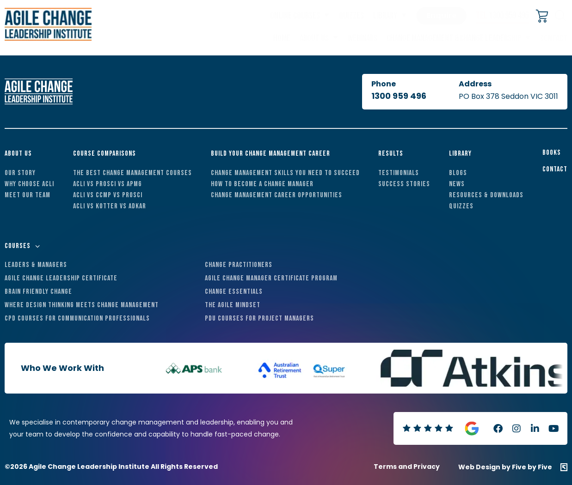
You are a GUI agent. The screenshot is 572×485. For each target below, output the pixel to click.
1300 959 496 (502, 15)
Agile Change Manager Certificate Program (271, 278)
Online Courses (295, 15)
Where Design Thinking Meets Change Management (82, 305)
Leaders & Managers (36, 265)
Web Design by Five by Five (505, 467)
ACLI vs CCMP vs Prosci (107, 195)
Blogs (458, 173)
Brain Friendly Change (38, 291)
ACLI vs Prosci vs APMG (107, 184)
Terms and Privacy (407, 466)
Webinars (362, 38)
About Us (314, 38)
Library (385, 15)
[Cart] (542, 16)
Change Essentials (234, 291)
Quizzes (351, 15)
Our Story (20, 173)
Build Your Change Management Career (270, 153)
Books (551, 152)
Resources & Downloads (486, 195)
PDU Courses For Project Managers (259, 318)
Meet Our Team (27, 195)
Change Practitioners (238, 265)
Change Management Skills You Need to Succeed (285, 173)
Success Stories (404, 184)
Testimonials (398, 173)
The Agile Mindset (232, 305)
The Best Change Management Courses (132, 173)
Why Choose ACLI (29, 184)
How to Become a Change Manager (262, 184)
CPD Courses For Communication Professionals (77, 318)
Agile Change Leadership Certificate (61, 278)
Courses (18, 246)
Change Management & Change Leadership (454, 38)
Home (281, 38)
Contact (553, 38)
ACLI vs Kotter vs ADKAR (109, 206)
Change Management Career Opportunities (276, 195)
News (457, 184)
